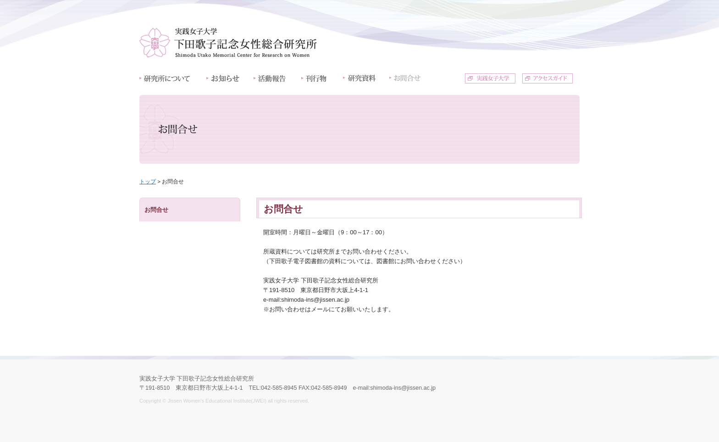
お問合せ (156, 209)
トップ (147, 181)
